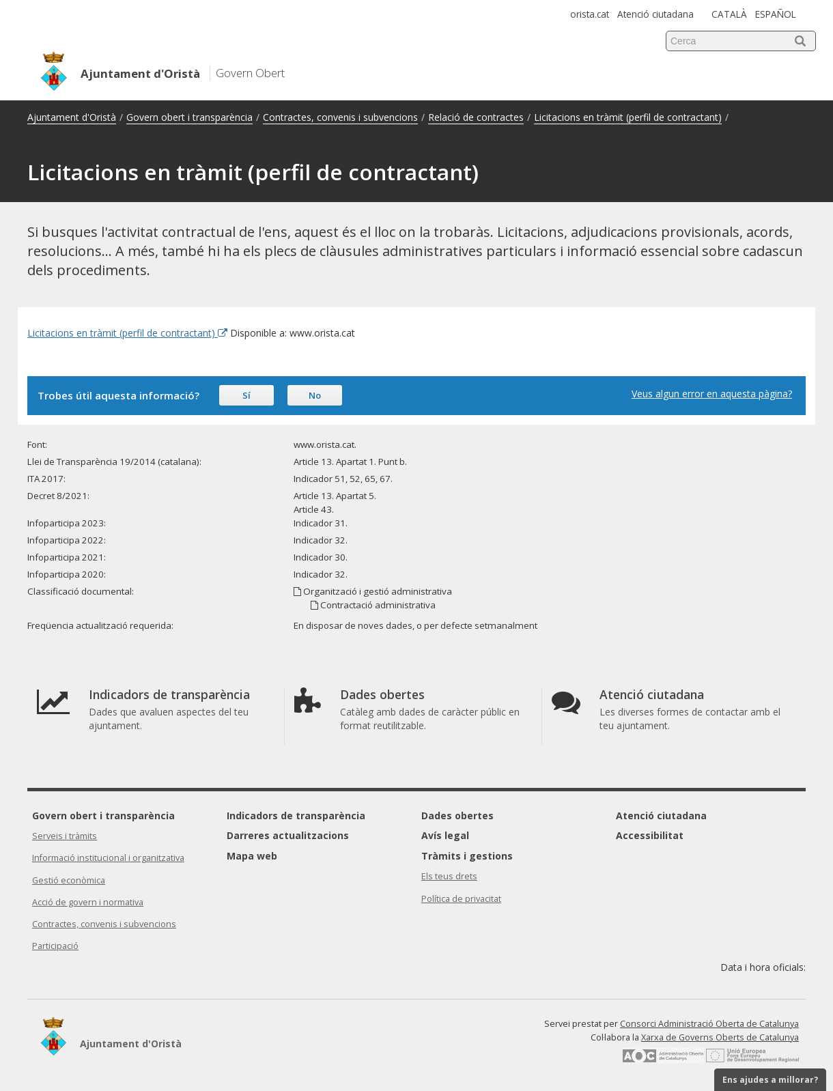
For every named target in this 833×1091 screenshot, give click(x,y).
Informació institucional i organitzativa (108, 858)
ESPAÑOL (775, 14)
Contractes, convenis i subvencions (340, 117)
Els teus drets (449, 876)
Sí (246, 395)
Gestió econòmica (68, 880)
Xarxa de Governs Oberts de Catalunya (720, 1037)
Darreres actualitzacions (288, 835)
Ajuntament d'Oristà (71, 117)
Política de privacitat (461, 899)
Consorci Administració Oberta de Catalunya (709, 1024)
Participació (55, 946)
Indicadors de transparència (296, 815)
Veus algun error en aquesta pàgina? (712, 393)
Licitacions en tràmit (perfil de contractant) (628, 117)
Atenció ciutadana (655, 14)
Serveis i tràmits (64, 836)
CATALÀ (729, 14)
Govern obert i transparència (189, 117)
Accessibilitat (649, 835)
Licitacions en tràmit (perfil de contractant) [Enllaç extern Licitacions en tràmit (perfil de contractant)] (127, 332)
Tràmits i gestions (467, 855)
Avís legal (445, 835)
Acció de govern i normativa (87, 902)
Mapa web (252, 855)
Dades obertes (457, 815)
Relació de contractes (476, 117)
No (315, 395)
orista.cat (589, 14)
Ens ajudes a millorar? (770, 1080)
